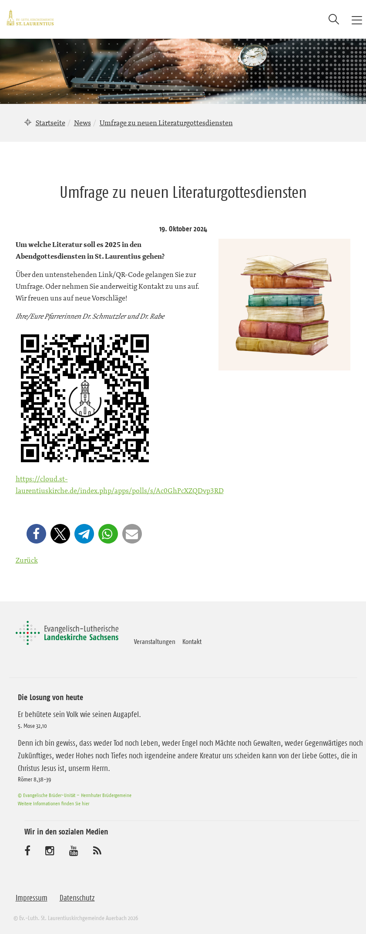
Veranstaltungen (154, 641)
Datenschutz (77, 898)
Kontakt (191, 641)
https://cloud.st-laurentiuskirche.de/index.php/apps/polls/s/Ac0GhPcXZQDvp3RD (120, 484)
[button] (36, 534)
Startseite (50, 122)
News (82, 122)
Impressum (31, 898)
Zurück (27, 560)
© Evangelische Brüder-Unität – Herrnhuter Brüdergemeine (74, 795)
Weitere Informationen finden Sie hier (53, 803)
